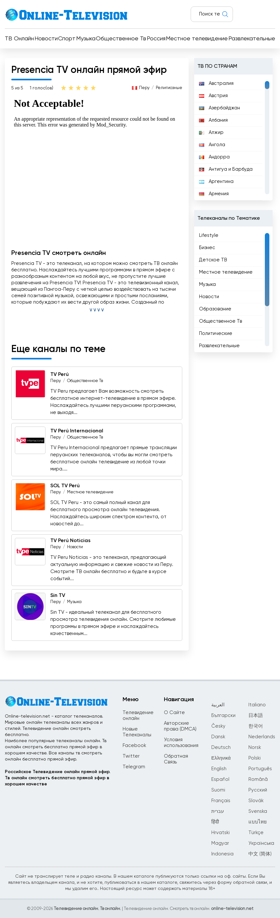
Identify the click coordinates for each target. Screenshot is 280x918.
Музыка (85, 39)
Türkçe (256, 832)
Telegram (134, 766)
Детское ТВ (213, 259)
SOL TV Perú (65, 486)
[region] (233, 137)
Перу (144, 88)
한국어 (255, 726)
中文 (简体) (260, 854)
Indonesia (222, 854)
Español (220, 779)
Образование (215, 309)
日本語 (255, 715)
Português (260, 768)
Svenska (257, 811)
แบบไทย (257, 822)
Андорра (214, 157)
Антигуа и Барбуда (226, 169)
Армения (214, 193)
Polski (254, 758)
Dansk (218, 736)
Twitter (131, 756)
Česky (218, 726)
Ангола (212, 144)
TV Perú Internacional (76, 431)
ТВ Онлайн (19, 39)
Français (220, 800)
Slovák (256, 800)
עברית (217, 811)
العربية (218, 704)
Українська (261, 843)
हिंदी (215, 822)
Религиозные (169, 88)
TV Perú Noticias (70, 540)
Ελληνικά (221, 758)
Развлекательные (251, 39)
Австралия (216, 83)
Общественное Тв (121, 39)
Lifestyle (208, 235)
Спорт (66, 39)
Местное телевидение (197, 39)
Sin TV (57, 595)
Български (223, 715)
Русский (257, 790)
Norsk (254, 747)
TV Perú (59, 374)
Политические (215, 333)
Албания (213, 120)
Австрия (213, 95)
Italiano (257, 704)
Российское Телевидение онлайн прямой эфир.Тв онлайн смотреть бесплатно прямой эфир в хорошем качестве (57, 778)
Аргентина (216, 181)
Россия (156, 39)
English (218, 768)
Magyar (220, 843)
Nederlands (261, 736)
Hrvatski (220, 832)
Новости (46, 39)
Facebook (134, 745)
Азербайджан (219, 108)
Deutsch (221, 747)
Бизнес (207, 247)
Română (258, 779)
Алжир (211, 132)
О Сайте (174, 712)
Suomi (218, 790)
